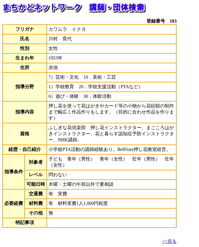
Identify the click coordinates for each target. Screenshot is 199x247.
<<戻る (169, 241)
